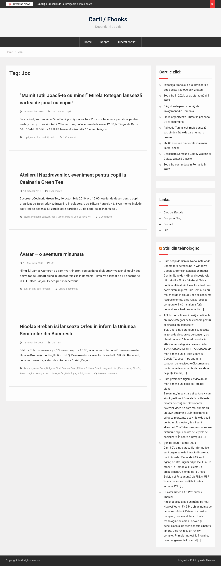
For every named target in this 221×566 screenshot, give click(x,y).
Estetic (98, 368)
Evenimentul (124, 368)
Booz (42, 368)
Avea (36, 368)
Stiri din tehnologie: (181, 248)
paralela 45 (85, 216)
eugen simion (110, 368)
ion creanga (37, 373)
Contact (168, 224)
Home (88, 42)
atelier (27, 216)
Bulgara (50, 368)
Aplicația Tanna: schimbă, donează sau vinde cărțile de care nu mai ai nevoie (185, 132)
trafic (52, 137)
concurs (46, 216)
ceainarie (36, 216)
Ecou (73, 368)
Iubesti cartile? (127, 42)
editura (69, 216)
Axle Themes (207, 560)
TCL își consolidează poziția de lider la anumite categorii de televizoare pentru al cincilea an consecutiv (187, 320)
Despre (104, 42)
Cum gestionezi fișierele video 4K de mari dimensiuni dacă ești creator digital (185, 383)
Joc (39, 137)
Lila (166, 230)
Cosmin (66, 368)
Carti (54, 111)
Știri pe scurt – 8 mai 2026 (180, 442)
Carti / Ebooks (108, 19)
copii (26, 137)
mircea (53, 373)
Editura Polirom (85, 368)
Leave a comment (68, 288)
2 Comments (105, 216)
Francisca (25, 373)
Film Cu (136, 368)
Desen (60, 216)
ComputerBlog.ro (174, 218)
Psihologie (70, 373)
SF (52, 263)
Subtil (80, 373)
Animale (28, 368)
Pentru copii (64, 111)
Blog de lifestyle (173, 212)
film (34, 288)
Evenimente (55, 191)
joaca (33, 137)
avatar (27, 288)
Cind (58, 368)
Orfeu (61, 373)
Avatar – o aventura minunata (52, 254)
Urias (87, 373)
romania (46, 288)
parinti (45, 137)
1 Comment (69, 137)
